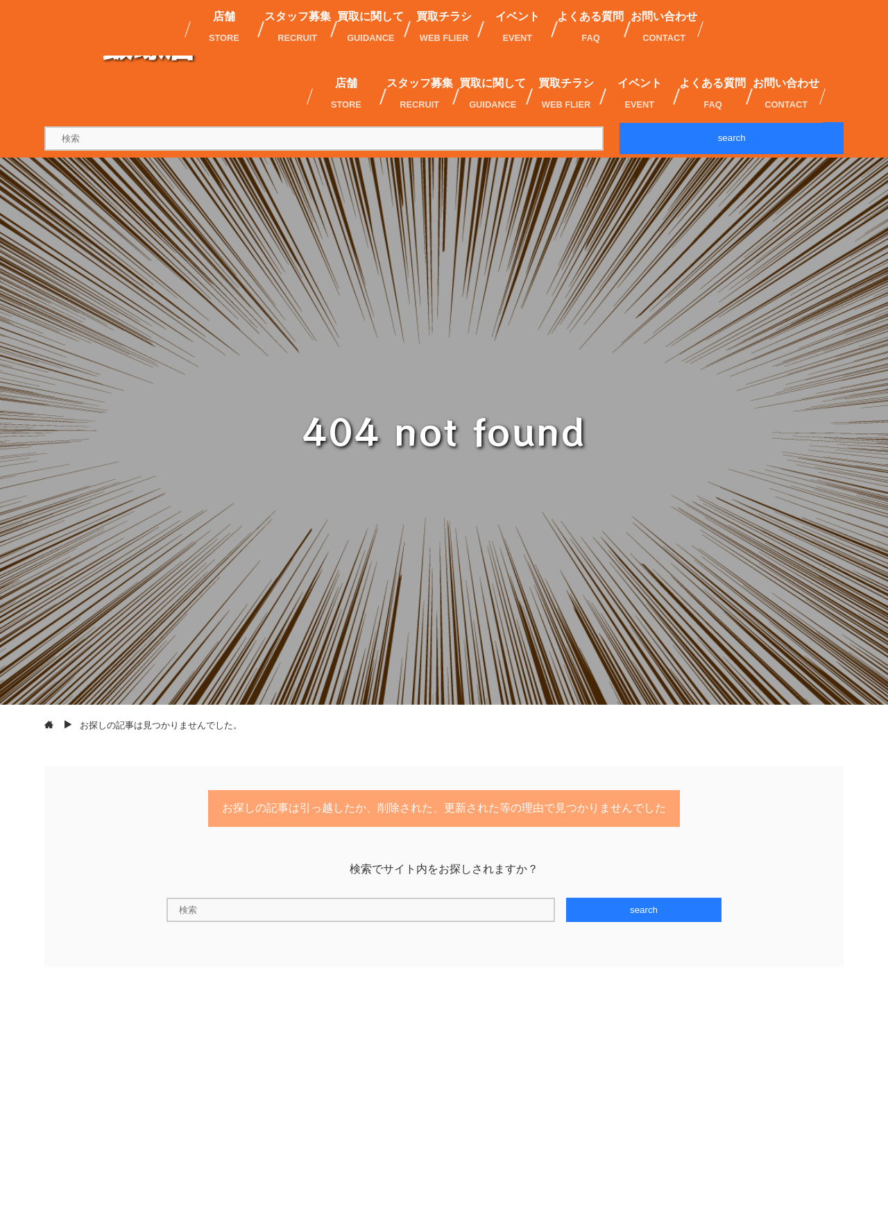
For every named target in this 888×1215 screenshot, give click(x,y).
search (732, 138)
